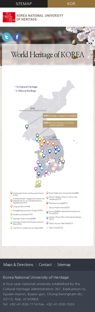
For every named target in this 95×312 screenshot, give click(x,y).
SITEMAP (24, 4)
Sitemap (64, 265)
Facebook (17, 37)
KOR (71, 4)
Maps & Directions (18, 265)
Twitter (6, 37)
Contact (45, 265)
